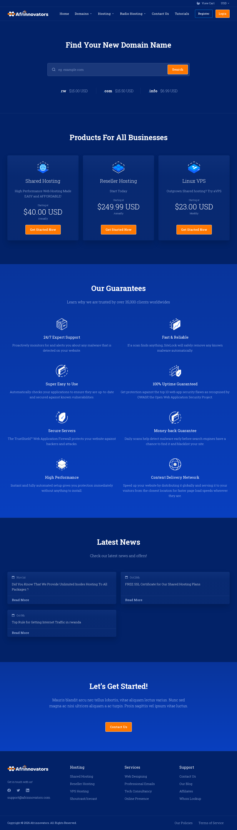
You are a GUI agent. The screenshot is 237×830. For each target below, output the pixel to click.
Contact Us (118, 727)
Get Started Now (43, 229)
